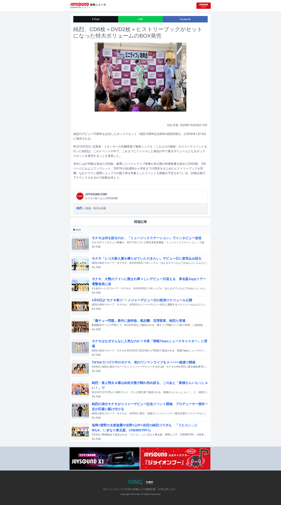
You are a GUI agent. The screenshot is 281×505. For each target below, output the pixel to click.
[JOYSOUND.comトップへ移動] (203, 6)
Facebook (185, 19)
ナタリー (86, 7)
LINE (140, 19)
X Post (95, 19)
